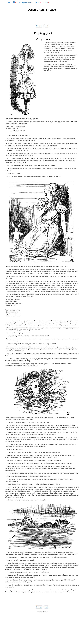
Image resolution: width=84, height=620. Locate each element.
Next (46, 26)
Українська (25, 2)
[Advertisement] (42, 17)
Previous (39, 26)
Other (46, 2)
